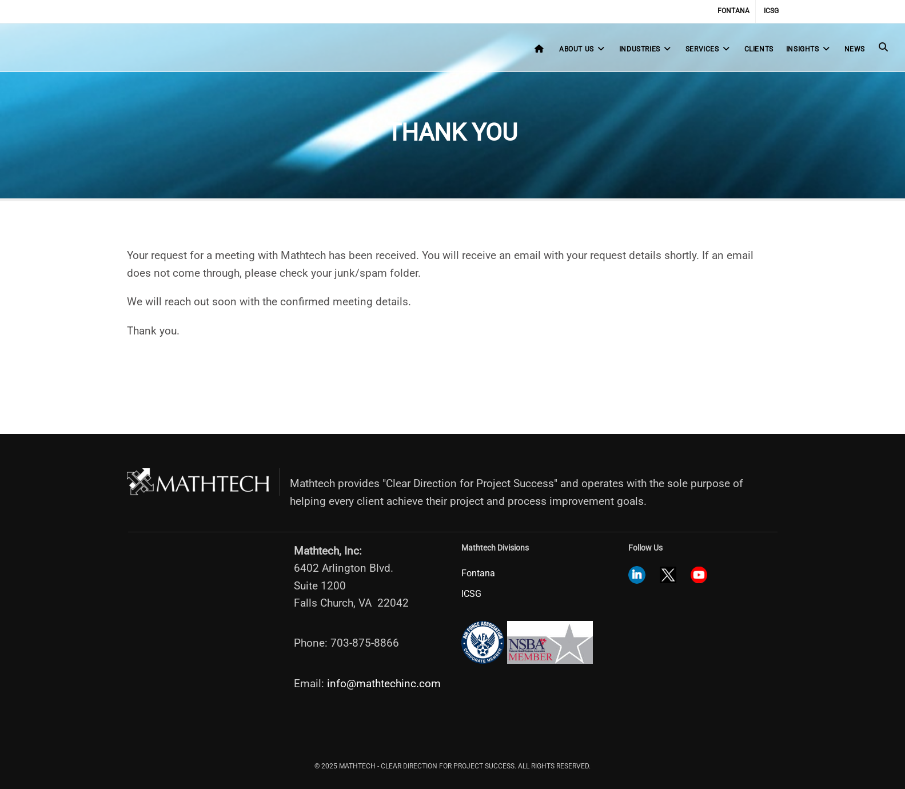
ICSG (771, 11)
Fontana (733, 11)
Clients (759, 49)
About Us (583, 49)
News (854, 49)
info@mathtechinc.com (384, 683)
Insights (809, 49)
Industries (646, 49)
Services (708, 49)
